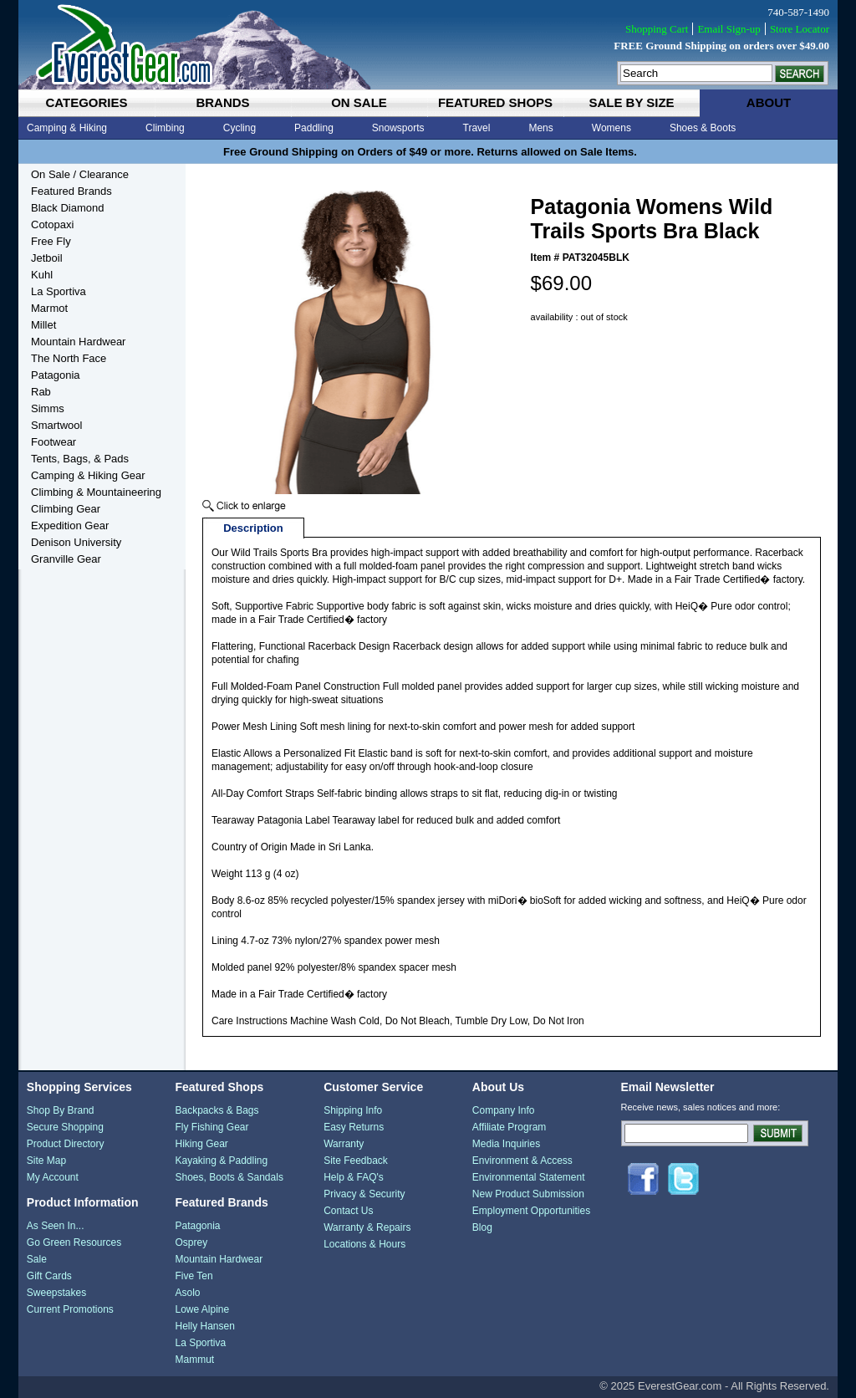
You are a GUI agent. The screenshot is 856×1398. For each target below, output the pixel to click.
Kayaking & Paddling (221, 1160)
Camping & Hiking (67, 128)
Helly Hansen (204, 1326)
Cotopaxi (52, 224)
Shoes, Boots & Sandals (229, 1177)
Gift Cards (49, 1276)
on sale (359, 102)
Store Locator (799, 29)
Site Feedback (356, 1160)
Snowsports (398, 128)
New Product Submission (528, 1194)
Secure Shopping (65, 1127)
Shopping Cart (656, 29)
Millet (43, 325)
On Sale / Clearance (80, 174)
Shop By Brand (60, 1110)
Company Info (503, 1110)
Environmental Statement (528, 1177)
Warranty (344, 1144)
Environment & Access (522, 1160)
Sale (37, 1259)
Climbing (165, 128)
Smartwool (56, 425)
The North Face (68, 358)
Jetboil (47, 258)
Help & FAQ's (354, 1177)
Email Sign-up (728, 29)
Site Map (46, 1160)
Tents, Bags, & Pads (80, 458)
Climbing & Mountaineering (96, 492)
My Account (53, 1177)
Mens (540, 128)
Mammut (194, 1359)
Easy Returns (354, 1127)
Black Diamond (67, 208)
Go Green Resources (74, 1242)
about (768, 102)
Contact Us (348, 1211)
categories (86, 102)
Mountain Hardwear (78, 341)
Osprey (191, 1242)
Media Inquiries (506, 1144)
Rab (41, 391)
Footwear (53, 442)
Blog (482, 1227)
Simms (47, 408)
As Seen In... (55, 1226)
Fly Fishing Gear (211, 1127)
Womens (611, 128)
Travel (477, 128)
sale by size (631, 102)
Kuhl (42, 274)
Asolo (187, 1293)
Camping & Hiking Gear (88, 475)
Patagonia (55, 375)
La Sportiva (58, 291)
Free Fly (51, 241)
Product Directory (65, 1144)
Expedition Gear (70, 525)
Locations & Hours (364, 1244)
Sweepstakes (56, 1293)
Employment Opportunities (531, 1211)
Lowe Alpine (202, 1309)
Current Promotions (70, 1309)
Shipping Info (353, 1110)
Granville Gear (66, 559)
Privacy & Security (364, 1194)
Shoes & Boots (703, 128)
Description (253, 528)
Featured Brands (71, 191)
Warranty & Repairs (367, 1227)
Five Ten (193, 1276)
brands (222, 102)
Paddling (314, 128)
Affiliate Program (509, 1127)
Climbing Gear (65, 509)
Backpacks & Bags (216, 1110)
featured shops (495, 102)
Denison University (76, 542)
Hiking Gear (201, 1144)
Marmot (49, 308)
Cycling (239, 128)
